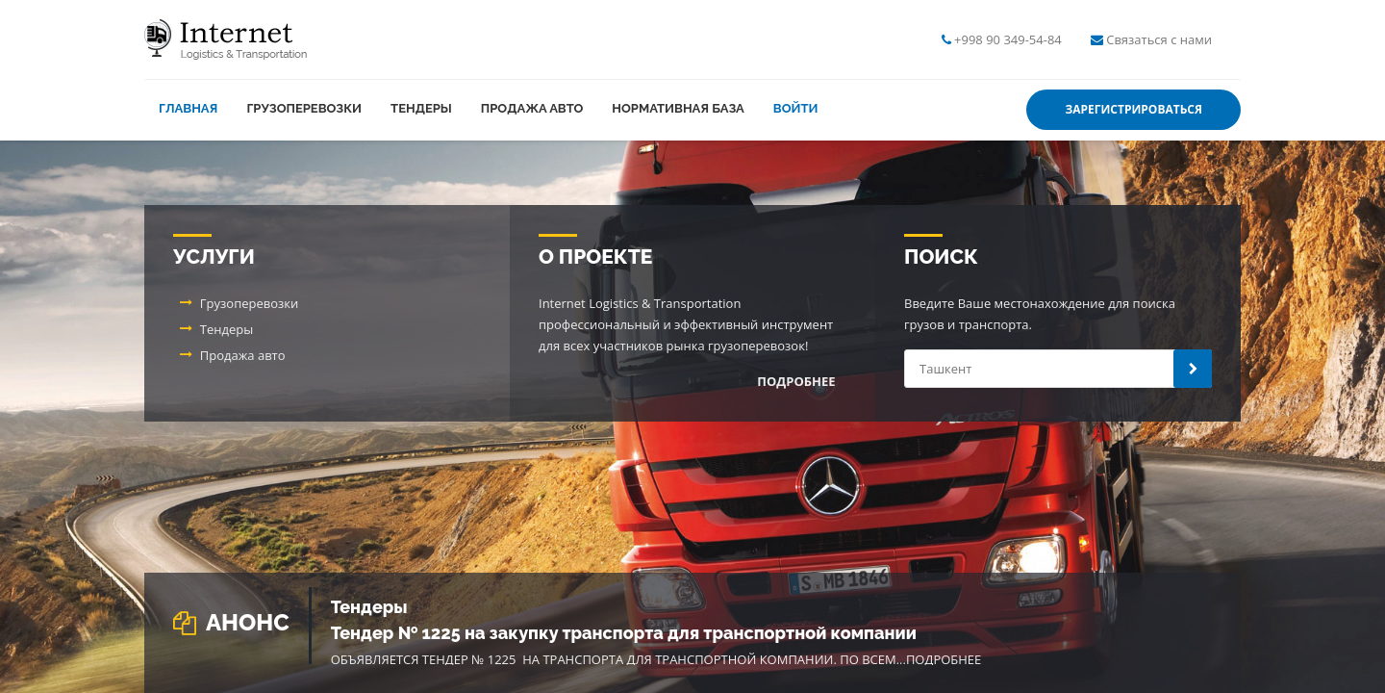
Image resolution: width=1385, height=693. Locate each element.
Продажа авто (532, 108)
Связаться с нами (1159, 39)
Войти (795, 108)
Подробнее (943, 659)
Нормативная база (678, 108)
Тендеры (421, 108)
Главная (188, 108)
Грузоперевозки (304, 108)
